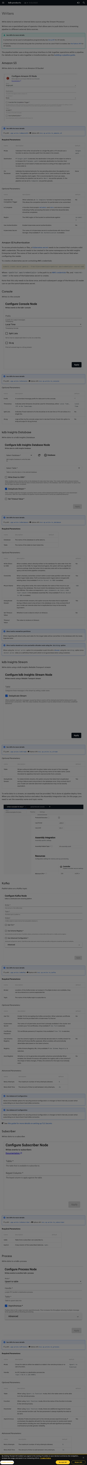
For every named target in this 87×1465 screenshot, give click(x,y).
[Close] (83, 1457)
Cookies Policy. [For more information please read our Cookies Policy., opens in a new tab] (45, 1458)
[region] (43, 1459)
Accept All (63, 1462)
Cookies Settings (7, 1462)
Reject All (78, 1462)
